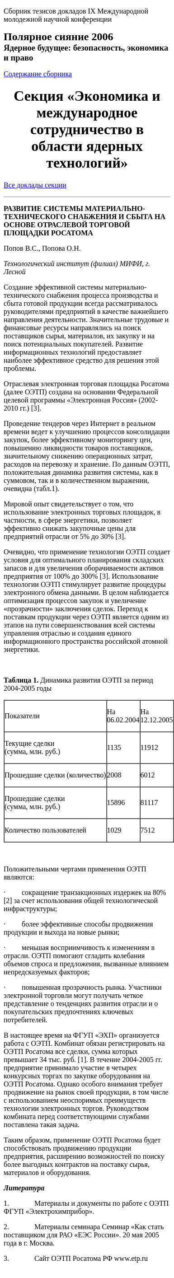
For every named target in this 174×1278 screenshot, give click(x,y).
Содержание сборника (38, 74)
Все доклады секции (35, 185)
